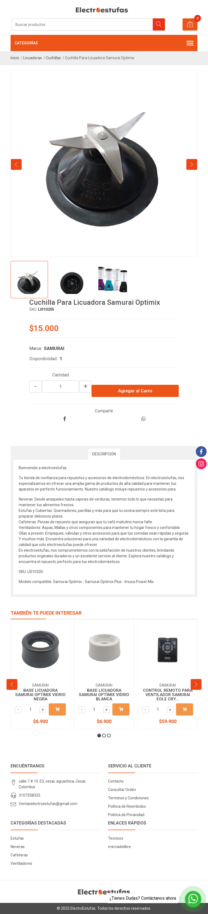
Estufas (17, 838)
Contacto (116, 781)
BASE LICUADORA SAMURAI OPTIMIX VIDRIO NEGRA (40, 694)
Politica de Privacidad (126, 815)
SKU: (33, 309)
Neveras (18, 847)
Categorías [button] (104, 43)
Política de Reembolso (127, 806)
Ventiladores (21, 863)
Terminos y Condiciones (128, 798)
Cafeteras (19, 855)
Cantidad (60, 374)
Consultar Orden (122, 789)
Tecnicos (115, 838)
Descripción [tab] (104, 454)
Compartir (104, 410)
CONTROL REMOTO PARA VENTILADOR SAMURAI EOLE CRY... (168, 694)
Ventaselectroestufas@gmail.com (48, 804)
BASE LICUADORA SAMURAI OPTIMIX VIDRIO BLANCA (104, 694)
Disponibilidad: (43, 358)
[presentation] (16, 164)
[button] (99, 735)
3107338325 (29, 795)
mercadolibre (119, 847)
